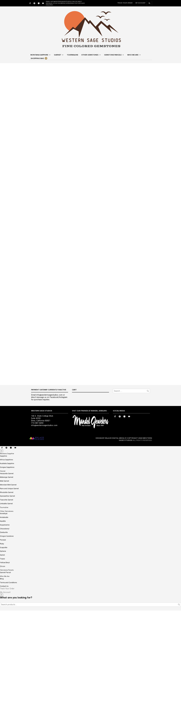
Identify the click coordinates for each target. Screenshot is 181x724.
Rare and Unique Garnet (9, 602)
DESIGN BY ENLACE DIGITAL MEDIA (110, 552)
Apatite (3, 635)
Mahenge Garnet (6, 591)
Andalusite (4, 631)
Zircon (2, 680)
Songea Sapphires (7, 581)
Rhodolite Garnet (6, 606)
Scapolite (3, 661)
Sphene (3, 665)
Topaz (2, 672)
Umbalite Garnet (6, 617)
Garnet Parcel (5, 686)
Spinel (2, 668)
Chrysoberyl (4, 642)
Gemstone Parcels (113, 55)
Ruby (2, 657)
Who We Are (132, 55)
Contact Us (4, 700)
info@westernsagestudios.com (44, 539)
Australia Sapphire (7, 577)
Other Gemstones (89, 55)
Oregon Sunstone (7, 650)
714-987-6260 (37, 536)
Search (179, 718)
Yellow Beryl (5, 676)
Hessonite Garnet (6, 587)
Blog (2, 692)
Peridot (3, 653)
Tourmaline (72, 55)
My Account (140, 3)
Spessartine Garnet (7, 609)
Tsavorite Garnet (6, 613)
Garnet (57, 55)
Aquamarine (5, 638)
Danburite (4, 646)
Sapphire (3, 569)
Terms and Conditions (8, 696)
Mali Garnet (4, 594)
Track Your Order (125, 3)
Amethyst (3, 627)
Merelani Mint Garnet (8, 598)
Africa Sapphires (6, 573)
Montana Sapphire (39, 55)
